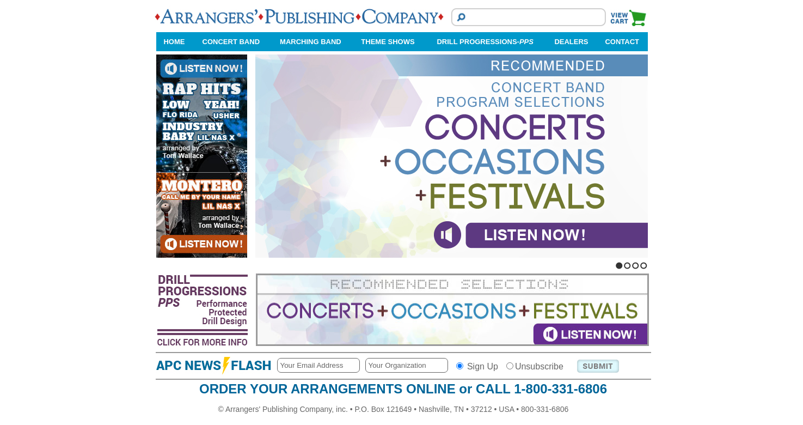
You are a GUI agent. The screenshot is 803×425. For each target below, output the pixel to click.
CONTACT (622, 42)
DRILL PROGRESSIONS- (485, 42)
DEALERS (571, 42)
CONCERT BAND (231, 42)
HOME (174, 42)
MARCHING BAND (310, 42)
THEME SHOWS (387, 42)
